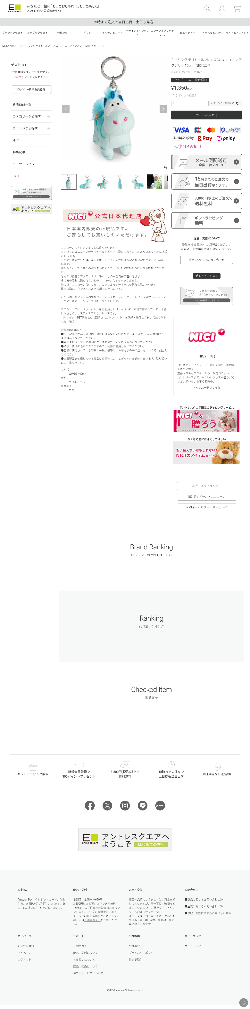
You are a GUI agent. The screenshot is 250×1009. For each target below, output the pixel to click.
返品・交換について (85, 966)
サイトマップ (193, 946)
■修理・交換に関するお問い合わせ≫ (208, 913)
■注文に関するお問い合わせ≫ (204, 906)
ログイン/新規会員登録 (31, 89)
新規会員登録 (26, 946)
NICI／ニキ (15, 45)
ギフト (17, 140)
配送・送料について (85, 952)
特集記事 (19, 152)
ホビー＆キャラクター (206, 486)
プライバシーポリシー (142, 952)
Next (163, 109)
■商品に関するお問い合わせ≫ (204, 899)
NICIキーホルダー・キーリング (206, 507)
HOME (4, 45)
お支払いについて (84, 959)
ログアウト (24, 959)
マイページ (24, 952)
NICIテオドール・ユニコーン (206, 496)
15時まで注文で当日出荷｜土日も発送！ (125, 22)
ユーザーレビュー (25, 164)
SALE (16, 176)
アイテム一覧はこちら (206, 387)
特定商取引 (136, 959)
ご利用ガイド (34, 907)
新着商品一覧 (22, 104)
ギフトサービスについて (88, 973)
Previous (66, 109)
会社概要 (134, 946)
